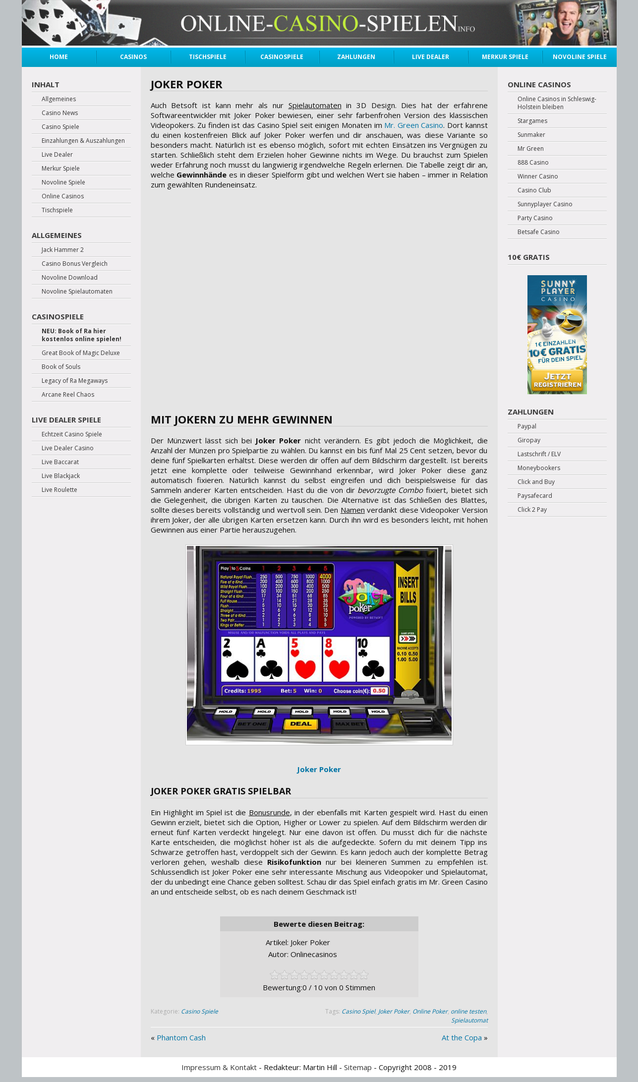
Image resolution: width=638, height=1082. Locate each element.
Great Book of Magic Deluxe (81, 353)
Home (59, 57)
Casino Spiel (358, 1011)
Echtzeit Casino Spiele (72, 434)
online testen (468, 1011)
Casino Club (534, 190)
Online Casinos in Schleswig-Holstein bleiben (557, 103)
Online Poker (430, 1011)
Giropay (529, 440)
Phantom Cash (181, 1037)
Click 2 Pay (532, 510)
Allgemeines (59, 99)
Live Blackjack (61, 476)
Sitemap (358, 1067)
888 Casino (533, 163)
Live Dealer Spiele (66, 419)
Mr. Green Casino (413, 125)
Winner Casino (538, 176)
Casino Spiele (199, 1011)
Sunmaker (531, 135)
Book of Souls (61, 367)
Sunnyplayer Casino (545, 204)
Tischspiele (208, 57)
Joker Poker (393, 1011)
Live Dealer (430, 57)
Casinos (133, 57)
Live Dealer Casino (68, 448)
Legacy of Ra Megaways (75, 381)
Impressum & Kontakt (219, 1067)
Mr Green (531, 149)
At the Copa (462, 1037)
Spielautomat (469, 1020)
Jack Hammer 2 (63, 250)
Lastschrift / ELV (539, 454)
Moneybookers (539, 468)
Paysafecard (535, 496)
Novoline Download (70, 278)
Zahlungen (356, 57)
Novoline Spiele (580, 57)
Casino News (60, 113)
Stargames (532, 121)
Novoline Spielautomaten (77, 292)
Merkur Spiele (505, 57)
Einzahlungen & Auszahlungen (83, 141)
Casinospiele (281, 57)
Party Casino (535, 218)
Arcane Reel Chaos (68, 395)
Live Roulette (59, 490)
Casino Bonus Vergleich (75, 264)
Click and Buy (536, 482)
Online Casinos (63, 196)
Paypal (527, 426)
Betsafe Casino (539, 232)
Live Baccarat (60, 462)
